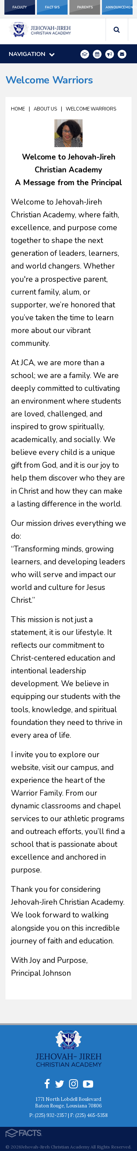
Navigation (32, 54)
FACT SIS (52, 7)
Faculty (19, 7)
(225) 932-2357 (51, 1115)
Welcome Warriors (91, 109)
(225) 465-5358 (91, 1115)
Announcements (119, 7)
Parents (85, 7)
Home (18, 109)
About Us (45, 109)
